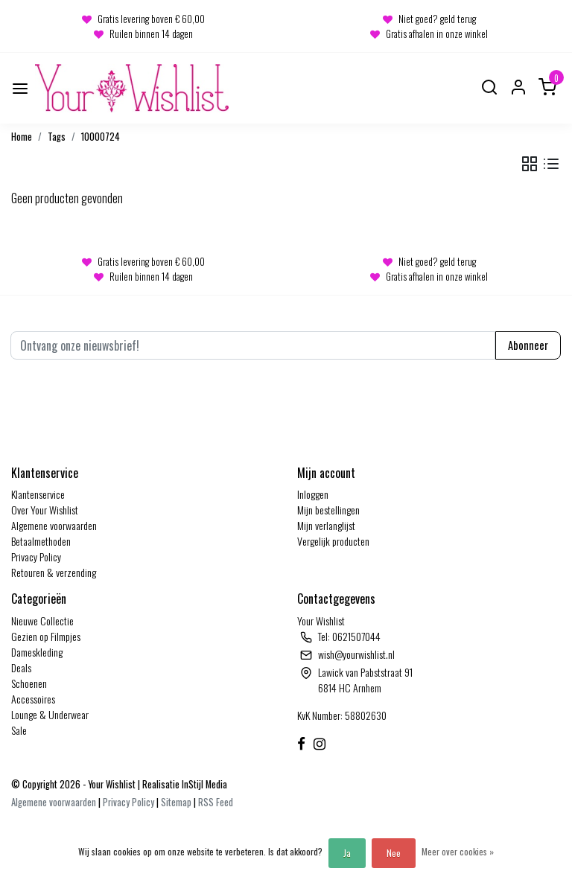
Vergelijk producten (333, 541)
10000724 (100, 137)
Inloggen (312, 494)
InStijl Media (203, 784)
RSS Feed (215, 802)
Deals (21, 667)
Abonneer (528, 345)
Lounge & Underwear (50, 714)
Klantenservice (38, 494)
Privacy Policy (36, 556)
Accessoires (33, 698)
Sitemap (176, 802)
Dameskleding (37, 652)
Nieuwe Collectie (42, 620)
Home (21, 137)
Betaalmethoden (41, 541)
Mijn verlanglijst (326, 525)
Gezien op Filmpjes (45, 636)
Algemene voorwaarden (54, 525)
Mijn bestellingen (328, 509)
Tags (57, 137)
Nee (394, 852)
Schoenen (29, 683)
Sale (19, 730)
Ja (347, 852)
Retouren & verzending (53, 572)
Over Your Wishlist (44, 509)
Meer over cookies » (458, 851)
